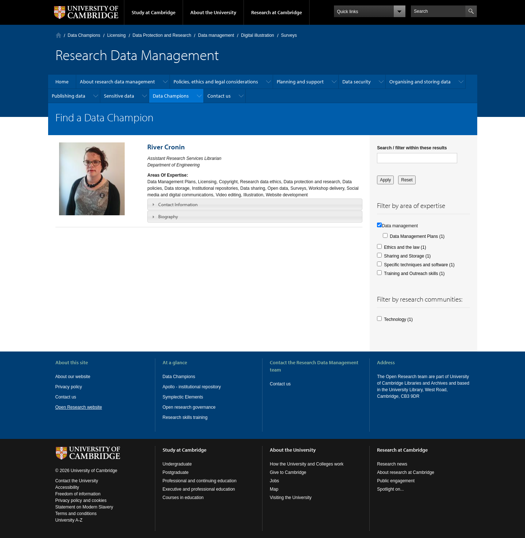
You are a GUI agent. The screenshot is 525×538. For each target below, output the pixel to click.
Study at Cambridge (153, 12)
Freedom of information (78, 493)
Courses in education (183, 497)
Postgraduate (175, 472)
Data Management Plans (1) (417, 236)
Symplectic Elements (183, 397)
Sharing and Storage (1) (407, 256)
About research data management (117, 81)
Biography (168, 216)
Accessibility (67, 487)
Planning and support (300, 81)
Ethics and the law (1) (405, 247)
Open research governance (189, 407)
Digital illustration (257, 35)
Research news (392, 464)
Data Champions (84, 35)
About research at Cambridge (405, 472)
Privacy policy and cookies (81, 500)
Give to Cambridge (288, 472)
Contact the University (76, 480)
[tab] (254, 204)
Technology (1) (398, 319)
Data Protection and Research (162, 35)
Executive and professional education (199, 489)
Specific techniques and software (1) (419, 264)
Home (58, 35)
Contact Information (178, 204)
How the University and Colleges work (306, 464)
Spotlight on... (390, 489)
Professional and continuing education (200, 480)
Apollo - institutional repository (192, 386)
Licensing (116, 35)
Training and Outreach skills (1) (414, 273)
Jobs (274, 480)
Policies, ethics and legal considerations (216, 81)
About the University (213, 12)
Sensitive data (119, 96)
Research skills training (185, 417)
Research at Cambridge (276, 12)
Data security (356, 81)
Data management (216, 35)
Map (274, 489)
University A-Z (69, 520)
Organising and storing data (420, 81)
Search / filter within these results (412, 147)
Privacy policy (68, 386)
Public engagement (396, 480)
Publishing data (68, 96)
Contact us (219, 96)
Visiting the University (291, 497)
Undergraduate (177, 464)
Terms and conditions (76, 513)
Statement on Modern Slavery (84, 507)
